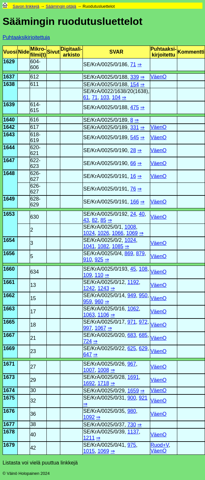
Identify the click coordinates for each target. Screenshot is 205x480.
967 (131, 364)
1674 (9, 390)
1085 (117, 246)
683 (131, 335)
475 (134, 107)
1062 (133, 308)
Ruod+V (160, 445)
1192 (133, 282)
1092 (89, 417)
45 (133, 269)
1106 (103, 315)
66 (133, 163)
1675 (9, 398)
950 (143, 295)
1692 (89, 383)
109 (87, 275)
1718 (103, 383)
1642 (9, 127)
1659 (133, 390)
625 (131, 348)
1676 (9, 411)
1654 (9, 240)
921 (143, 398)
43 (86, 220)
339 (134, 77)
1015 (89, 451)
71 (133, 64)
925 (99, 259)
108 (143, 269)
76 (133, 189)
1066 (117, 233)
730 (131, 424)
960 (99, 301)
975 (131, 445)
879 (140, 253)
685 (143, 335)
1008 (130, 227)
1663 (9, 308)
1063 (89, 315)
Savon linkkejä (26, 6)
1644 (9, 147)
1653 (9, 214)
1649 (9, 199)
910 (87, 259)
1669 (9, 348)
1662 (9, 295)
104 (116, 97)
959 (87, 301)
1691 (133, 377)
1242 (89, 288)
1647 (9, 160)
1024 (89, 233)
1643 (9, 134)
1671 (9, 364)
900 (131, 398)
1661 (9, 282)
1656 (9, 253)
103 (105, 97)
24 (133, 214)
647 (87, 354)
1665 (9, 322)
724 (87, 341)
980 (131, 411)
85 (103, 220)
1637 (9, 76)
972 (143, 322)
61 (86, 97)
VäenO (159, 76)
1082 (103, 246)
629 (143, 348)
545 (134, 137)
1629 (9, 61)
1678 (9, 431)
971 (131, 322)
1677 (9, 424)
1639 (9, 104)
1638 (9, 84)
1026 (103, 233)
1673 (9, 377)
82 (95, 220)
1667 (9, 335)
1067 (100, 328)
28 (133, 150)
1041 (89, 246)
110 (99, 275)
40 (142, 214)
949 (131, 295)
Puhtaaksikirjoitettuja (26, 37)
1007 (89, 370)
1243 (103, 288)
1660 (9, 269)
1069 (132, 233)
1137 (133, 431)
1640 (9, 119)
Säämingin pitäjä (61, 6)
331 (134, 127)
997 (87, 328)
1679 (9, 445)
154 (134, 84)
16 (133, 176)
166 (134, 201)
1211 (89, 438)
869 (128, 253)
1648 (9, 173)
